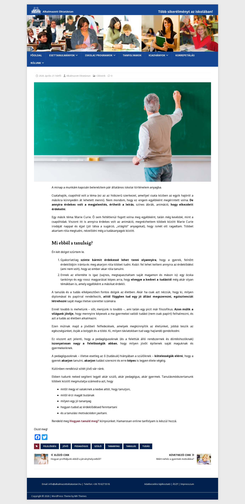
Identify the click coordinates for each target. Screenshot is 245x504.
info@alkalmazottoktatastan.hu (65, 484)
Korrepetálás (185, 55)
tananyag (114, 446)
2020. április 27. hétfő (50, 75)
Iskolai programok (98, 55)
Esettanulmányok (62, 55)
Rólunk (36, 63)
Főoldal (36, 55)
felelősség (49, 446)
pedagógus (81, 446)
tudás (146, 446)
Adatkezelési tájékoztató (157, 484)
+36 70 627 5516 (101, 484)
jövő (65, 446)
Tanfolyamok (132, 55)
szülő (97, 446)
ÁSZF (175, 484)
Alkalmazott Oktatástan (78, 75)
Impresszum (187, 484)
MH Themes (80, 496)
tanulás (131, 446)
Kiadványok (157, 55)
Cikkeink (101, 75)
